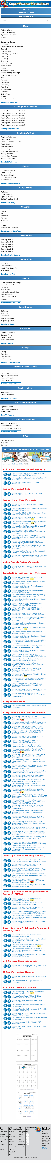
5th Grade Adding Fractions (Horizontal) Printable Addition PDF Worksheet (26, 741)
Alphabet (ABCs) (7, 407)
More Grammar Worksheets (11, 231)
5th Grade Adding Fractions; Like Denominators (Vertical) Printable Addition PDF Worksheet (29, 723)
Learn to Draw (6, 337)
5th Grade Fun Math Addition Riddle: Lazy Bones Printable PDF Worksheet (29, 514)
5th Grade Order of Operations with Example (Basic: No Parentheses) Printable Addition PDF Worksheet (29, 875)
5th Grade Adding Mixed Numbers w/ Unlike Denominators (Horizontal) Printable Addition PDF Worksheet (28, 823)
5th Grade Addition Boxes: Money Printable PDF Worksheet (29, 706)
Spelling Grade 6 (7, 251)
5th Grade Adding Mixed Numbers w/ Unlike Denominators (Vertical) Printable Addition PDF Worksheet (29, 817)
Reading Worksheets (8, 137)
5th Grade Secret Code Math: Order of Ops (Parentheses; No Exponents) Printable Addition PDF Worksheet (29, 917)
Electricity (4, 287)
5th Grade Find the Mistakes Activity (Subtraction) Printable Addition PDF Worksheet (29, 655)
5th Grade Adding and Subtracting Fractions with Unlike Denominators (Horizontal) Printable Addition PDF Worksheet (29, 766)
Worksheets (6, 464)
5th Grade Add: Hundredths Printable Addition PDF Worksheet (28, 628)
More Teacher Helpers (9, 398)
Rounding (4, 87)
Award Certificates (7, 395)
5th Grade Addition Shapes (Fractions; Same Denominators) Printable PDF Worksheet (27, 745)
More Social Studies (8, 324)
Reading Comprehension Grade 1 (13, 113)
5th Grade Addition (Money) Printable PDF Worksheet (27, 981)
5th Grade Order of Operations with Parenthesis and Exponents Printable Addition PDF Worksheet (29, 940)
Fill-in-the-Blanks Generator (11, 428)
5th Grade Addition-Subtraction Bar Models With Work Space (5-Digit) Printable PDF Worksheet (29, 556)
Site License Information (4, 1144)
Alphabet (4, 192)
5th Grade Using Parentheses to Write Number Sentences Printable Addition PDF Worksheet (29, 912)
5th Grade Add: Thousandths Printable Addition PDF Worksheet (29, 675)
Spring (3, 352)
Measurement (6, 66)
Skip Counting (6, 89)
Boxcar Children (6, 270)
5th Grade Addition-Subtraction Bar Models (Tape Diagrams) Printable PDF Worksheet (27, 542)
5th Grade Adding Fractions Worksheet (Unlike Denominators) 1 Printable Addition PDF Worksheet (28, 750)
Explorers (4, 313)
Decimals (4, 49)
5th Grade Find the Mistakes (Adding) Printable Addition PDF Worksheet (28, 651)
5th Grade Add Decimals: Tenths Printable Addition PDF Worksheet (27, 578)
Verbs (3, 213)
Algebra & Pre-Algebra (9, 35)
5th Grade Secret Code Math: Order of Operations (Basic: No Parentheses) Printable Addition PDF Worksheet (28, 880)
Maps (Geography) (7, 318)
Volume (3, 96)
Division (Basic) (6, 51)
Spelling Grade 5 (7, 249)
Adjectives (4, 216)
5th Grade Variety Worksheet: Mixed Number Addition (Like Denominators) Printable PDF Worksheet (28, 812)
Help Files (4, 442)
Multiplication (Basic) (8, 70)
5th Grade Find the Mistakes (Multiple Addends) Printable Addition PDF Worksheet (29, 527)
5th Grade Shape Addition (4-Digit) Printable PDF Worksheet (29, 505)
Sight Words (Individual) (9, 199)
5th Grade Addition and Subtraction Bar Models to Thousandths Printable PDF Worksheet (29, 690)
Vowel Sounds (6, 173)
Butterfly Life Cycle (7, 285)
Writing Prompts (7, 154)
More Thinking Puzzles (9, 384)
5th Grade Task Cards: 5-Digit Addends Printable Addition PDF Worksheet (29, 1010)
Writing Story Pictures (9, 156)
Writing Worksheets (8, 158)
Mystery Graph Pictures (9, 376)
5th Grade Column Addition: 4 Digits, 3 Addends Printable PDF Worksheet (29, 518)
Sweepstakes (22, 1144)
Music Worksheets (7, 340)
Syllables (4, 225)
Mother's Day (6, 359)
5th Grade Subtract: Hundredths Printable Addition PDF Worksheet (27, 632)
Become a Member (45, 1147)
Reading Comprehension (10, 128)
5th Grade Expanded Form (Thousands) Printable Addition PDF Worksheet (29, 509)
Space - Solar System (8, 297)
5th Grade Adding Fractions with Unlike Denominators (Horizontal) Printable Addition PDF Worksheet (28, 761)
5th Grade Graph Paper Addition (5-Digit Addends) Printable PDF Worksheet (26, 997)
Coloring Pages (6, 335)
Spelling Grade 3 (7, 244)
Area (2, 39)
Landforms (5, 316)
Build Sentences (6, 194)
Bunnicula (4, 263)
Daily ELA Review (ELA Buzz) (11, 142)
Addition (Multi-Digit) (8, 32)
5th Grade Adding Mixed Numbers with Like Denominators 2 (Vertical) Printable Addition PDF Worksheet (29, 796)
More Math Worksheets (9, 102)
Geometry (4, 58)
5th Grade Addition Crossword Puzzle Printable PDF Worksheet (29, 1027)
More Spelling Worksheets (10, 255)
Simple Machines (7, 294)
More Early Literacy (8, 202)
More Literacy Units (8, 274)
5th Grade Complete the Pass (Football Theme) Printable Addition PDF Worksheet (28, 474)
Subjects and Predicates (9, 228)
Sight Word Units (7, 197)
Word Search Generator (9, 423)
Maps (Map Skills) (7, 320)
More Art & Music (7, 343)
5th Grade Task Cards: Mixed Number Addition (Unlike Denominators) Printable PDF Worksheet (29, 828)
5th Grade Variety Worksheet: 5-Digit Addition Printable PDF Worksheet (28, 1014)
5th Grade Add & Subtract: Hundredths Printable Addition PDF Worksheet (29, 637)
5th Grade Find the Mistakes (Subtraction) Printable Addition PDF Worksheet (27, 604)
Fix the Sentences (7, 146)
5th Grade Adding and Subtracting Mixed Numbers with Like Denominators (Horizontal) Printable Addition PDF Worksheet (28, 801)
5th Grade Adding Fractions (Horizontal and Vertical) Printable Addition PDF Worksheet (27, 727)
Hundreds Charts (7, 63)
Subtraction (5, 92)
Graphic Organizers (8, 149)
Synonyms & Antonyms (9, 151)
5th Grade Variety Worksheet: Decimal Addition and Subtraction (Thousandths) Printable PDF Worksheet (28, 679)
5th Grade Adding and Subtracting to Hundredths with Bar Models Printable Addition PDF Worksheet (29, 664)
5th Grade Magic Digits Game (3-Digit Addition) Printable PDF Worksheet (28, 494)
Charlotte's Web (7, 266)
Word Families (6, 180)
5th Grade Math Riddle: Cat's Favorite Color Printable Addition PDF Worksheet (27, 865)
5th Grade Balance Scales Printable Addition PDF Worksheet (29, 479)
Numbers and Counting (9, 409)
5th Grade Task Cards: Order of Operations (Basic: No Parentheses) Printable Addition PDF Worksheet (29, 870)
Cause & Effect (6, 139)
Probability (5, 85)
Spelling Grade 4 (7, 247)
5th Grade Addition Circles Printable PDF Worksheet (26, 1023)
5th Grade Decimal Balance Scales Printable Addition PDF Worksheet (27, 591)
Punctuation (5, 223)
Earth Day (4, 354)
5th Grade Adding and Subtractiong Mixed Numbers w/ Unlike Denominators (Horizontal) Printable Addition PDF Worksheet (29, 843)
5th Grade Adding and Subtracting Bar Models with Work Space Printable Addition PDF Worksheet (28, 546)
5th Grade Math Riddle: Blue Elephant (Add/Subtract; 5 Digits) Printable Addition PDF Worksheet (28, 537)
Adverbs (4, 218)
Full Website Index (7, 440)
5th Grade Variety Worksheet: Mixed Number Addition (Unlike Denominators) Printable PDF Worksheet (28, 832)
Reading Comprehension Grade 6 (13, 125)
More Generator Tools (9, 432)
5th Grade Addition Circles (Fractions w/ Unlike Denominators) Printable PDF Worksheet (28, 780)
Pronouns (4, 220)
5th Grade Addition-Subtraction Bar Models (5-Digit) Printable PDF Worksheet (28, 552)
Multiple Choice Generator (10, 426)
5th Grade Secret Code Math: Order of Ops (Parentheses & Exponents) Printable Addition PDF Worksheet (28, 950)
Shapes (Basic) (6, 411)
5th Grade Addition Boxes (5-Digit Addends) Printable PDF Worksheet (27, 1001)
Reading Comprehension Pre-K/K (13, 111)
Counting (4, 44)
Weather (4, 299)
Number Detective (7, 378)
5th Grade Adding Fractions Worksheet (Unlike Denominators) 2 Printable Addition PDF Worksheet (28, 756)
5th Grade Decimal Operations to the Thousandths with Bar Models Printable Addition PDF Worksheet (29, 694)
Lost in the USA (6, 380)
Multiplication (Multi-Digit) (10, 73)
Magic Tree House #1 (9, 268)
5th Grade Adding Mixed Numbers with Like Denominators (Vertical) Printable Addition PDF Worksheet (29, 790)
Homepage (22, 1132)
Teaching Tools (6, 392)
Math (21, 464)
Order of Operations (8, 75)
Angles (3, 37)
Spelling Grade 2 (7, 242)
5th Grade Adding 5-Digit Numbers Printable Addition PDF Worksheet (28, 992)
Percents (4, 77)
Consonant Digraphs (8, 177)
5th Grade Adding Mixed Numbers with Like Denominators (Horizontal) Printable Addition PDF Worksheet (28, 806)
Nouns (3, 211)
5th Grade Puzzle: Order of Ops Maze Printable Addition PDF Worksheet (28, 885)
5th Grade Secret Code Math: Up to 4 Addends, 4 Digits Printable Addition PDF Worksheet (29, 567)
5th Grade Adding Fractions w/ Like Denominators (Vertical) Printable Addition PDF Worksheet (29, 717)
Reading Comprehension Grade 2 (13, 116)
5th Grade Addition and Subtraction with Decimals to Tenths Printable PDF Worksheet (28, 614)
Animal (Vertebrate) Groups (11, 282)
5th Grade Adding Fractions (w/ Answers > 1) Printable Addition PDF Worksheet (27, 737)
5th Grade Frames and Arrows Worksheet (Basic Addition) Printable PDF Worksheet (29, 966)
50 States (4, 311)
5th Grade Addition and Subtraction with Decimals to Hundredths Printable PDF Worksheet (26, 670)
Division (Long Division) (9, 54)
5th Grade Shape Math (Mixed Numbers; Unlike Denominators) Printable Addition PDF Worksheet (29, 838)
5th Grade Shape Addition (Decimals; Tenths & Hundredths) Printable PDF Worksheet (28, 646)
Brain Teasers (6, 371)
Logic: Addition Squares (9, 373)
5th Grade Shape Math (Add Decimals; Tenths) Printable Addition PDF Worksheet (28, 595)
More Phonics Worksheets (10, 183)
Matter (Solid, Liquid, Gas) (10, 292)
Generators (22, 1147)
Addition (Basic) (6, 30)
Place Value (5, 82)
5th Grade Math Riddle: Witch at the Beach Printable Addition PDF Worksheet (27, 903)
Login (2, 1149)
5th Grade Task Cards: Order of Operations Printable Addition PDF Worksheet (27, 908)
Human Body (5, 290)
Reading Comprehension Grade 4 (13, 120)
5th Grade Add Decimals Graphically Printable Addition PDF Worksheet (28, 624)
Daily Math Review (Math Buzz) (12, 47)
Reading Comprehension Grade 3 (13, 118)
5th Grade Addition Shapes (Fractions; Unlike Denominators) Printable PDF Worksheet (28, 776)
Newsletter (22, 1142)
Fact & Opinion (6, 144)
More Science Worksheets (10, 303)
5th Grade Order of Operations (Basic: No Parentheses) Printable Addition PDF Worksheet (29, 860)
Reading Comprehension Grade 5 (13, 123)
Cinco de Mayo (6, 356)
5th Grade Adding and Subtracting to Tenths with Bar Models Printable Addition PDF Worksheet (28, 609)
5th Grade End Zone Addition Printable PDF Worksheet (27, 483)
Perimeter (4, 80)
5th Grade (15, 464)
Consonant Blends (7, 175)
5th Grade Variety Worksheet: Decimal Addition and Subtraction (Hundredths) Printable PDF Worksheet (28, 641)
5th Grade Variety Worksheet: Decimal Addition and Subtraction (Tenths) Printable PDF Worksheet (28, 618)
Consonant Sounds (8, 170)
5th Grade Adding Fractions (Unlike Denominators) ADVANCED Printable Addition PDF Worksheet (28, 785)
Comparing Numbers (8, 42)
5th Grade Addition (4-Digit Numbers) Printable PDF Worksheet (29, 977)
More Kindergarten (8, 415)
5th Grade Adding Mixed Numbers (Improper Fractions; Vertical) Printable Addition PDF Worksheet (28, 849)
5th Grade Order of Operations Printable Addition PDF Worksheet (26, 899)
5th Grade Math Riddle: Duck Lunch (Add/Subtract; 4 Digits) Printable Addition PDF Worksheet (28, 531)
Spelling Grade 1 (7, 240)
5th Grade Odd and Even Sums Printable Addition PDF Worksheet (29, 1018)
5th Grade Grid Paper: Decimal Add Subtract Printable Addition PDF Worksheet (27, 659)
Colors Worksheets (8, 333)
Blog (19, 1139)
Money (3, 68)
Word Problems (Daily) (9, 99)
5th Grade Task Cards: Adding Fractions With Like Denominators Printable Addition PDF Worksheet (28, 732)
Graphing (4, 61)
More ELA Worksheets (9, 162)
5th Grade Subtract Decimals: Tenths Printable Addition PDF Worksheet (28, 582)
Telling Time (5, 94)
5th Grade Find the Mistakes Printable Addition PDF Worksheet (28, 1005)
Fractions (4, 56)
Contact (4, 445)
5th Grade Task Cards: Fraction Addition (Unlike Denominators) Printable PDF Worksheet (29, 771)
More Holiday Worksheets (10, 362)
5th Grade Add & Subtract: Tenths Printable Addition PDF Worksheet (27, 587)
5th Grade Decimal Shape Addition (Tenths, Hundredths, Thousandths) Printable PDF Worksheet (27, 685)
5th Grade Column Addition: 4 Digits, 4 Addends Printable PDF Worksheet (29, 522)
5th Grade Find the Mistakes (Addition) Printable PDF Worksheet (29, 600)
